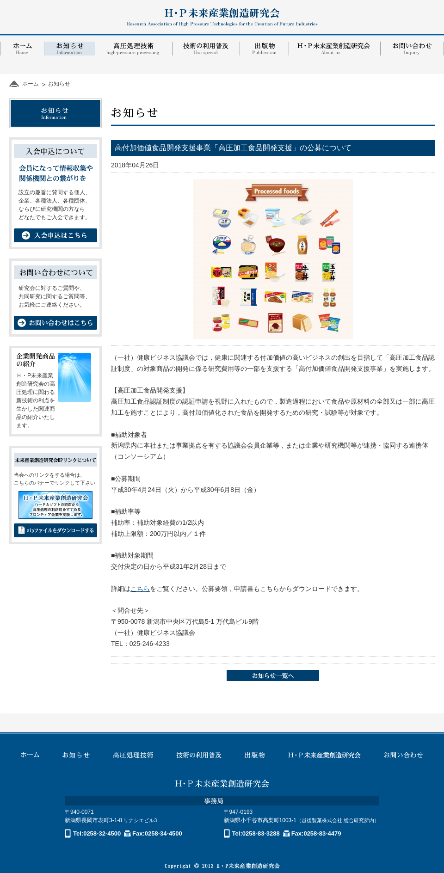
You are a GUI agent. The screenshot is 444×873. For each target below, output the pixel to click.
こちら (140, 588)
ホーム (30, 83)
